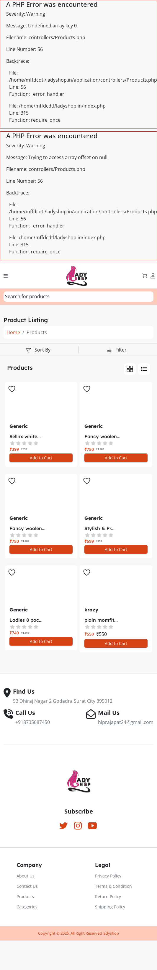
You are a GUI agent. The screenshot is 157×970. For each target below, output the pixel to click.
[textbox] (27, 296)
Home (13, 332)
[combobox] (78, 296)
